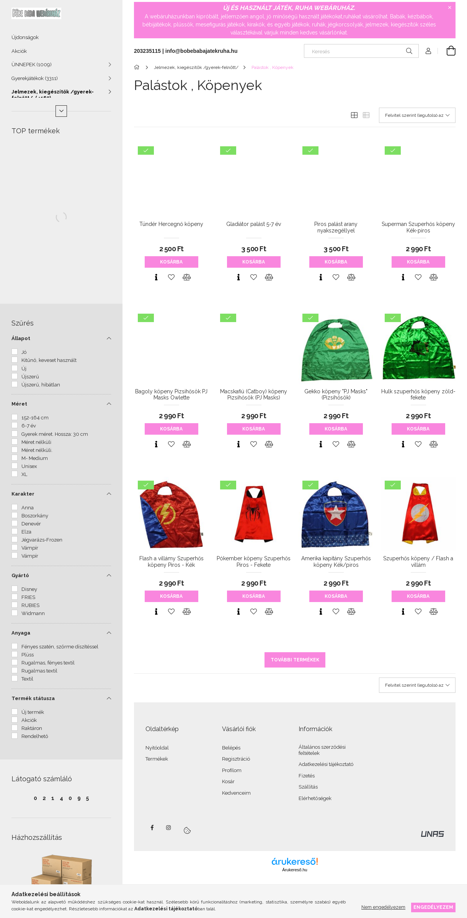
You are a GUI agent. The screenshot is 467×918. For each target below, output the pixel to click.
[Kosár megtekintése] (447, 51)
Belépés (231, 748)
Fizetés (307, 776)
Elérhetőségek (315, 798)
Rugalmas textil (39, 671)
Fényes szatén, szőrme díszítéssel (59, 647)
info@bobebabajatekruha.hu (201, 51)
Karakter (22, 494)
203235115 (147, 51)
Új (23, 368)
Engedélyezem (433, 907)
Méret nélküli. (36, 450)
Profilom (232, 770)
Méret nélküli (36, 442)
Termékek (156, 759)
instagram (168, 827)
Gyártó (20, 575)
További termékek (295, 660)
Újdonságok (25, 37)
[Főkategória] (138, 67)
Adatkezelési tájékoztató (326, 764)
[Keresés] (361, 51)
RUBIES (30, 605)
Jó (23, 352)
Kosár (228, 781)
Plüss (27, 655)
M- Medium (34, 458)
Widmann (33, 613)
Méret (19, 404)
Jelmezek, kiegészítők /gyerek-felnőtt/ (52, 95)
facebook (151, 827)
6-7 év (28, 426)
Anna (27, 508)
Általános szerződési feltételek (322, 750)
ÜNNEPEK (31, 64)
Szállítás (308, 787)
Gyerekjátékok (34, 78)
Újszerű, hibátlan (40, 385)
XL (24, 474)
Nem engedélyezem (383, 907)
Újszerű (30, 377)
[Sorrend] (417, 115)
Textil (27, 679)
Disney (29, 589)
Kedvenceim (236, 793)
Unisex (29, 466)
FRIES (28, 597)
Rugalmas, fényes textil (48, 663)
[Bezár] (450, 7)
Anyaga (20, 633)
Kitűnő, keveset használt (49, 360)
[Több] (61, 111)
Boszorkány (34, 516)
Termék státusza (33, 698)
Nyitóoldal (157, 748)
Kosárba (171, 262)
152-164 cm (35, 418)
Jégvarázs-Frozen (41, 540)
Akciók (19, 51)
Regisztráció (236, 759)
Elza (26, 532)
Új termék (32, 712)
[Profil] (428, 51)
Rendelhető (34, 736)
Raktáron (31, 728)
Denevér (31, 524)
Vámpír (29, 548)
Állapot (20, 338)
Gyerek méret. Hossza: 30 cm (54, 434)
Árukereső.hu (294, 869)
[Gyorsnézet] (156, 277)
